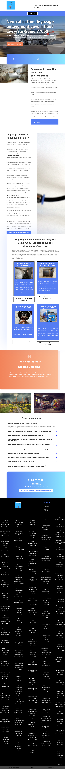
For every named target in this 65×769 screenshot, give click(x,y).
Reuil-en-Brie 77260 (46, 678)
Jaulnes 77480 (32, 524)
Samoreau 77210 (60, 575)
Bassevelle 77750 (5, 566)
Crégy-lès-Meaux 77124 (18, 581)
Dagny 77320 (18, 594)
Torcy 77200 (60, 631)
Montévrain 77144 (46, 525)
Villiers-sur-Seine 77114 (60, 738)
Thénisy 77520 (60, 618)
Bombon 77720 (5, 612)
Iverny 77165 (32, 518)
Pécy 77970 (46, 626)
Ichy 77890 (19, 748)
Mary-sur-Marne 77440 (32, 704)
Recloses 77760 (46, 674)
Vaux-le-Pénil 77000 (60, 668)
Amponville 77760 (5, 520)
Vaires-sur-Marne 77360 (60, 652)
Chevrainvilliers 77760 (5, 739)
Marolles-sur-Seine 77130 (32, 702)
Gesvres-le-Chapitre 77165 (19, 701)
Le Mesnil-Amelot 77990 (32, 600)
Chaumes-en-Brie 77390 (5, 727)
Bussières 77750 (5, 640)
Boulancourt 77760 (5, 617)
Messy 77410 (32, 726)
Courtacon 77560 (19, 568)
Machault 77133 (32, 676)
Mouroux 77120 (46, 556)
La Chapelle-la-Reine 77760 (32, 551)
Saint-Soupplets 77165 (60, 558)
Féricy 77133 (18, 652)
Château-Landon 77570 (5, 708)
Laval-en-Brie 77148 (32, 593)
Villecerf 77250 (60, 693)
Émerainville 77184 (18, 631)
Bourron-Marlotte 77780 (5, 621)
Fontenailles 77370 (18, 671)
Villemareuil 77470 (60, 697)
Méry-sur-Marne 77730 (32, 724)
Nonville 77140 (46, 596)
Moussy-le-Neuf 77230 (46, 560)
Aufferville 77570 (5, 539)
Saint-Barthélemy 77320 (46, 702)
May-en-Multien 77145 (32, 711)
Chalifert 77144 (5, 674)
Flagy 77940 (19, 658)
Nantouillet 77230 (46, 581)
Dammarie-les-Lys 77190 (18, 596)
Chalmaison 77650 (5, 676)
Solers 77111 (60, 609)
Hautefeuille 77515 (18, 739)
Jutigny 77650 (32, 537)
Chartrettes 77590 (5, 704)
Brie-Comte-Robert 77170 (5, 632)
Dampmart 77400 (19, 606)
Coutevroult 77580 (18, 577)
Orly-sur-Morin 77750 (46, 606)
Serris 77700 (60, 590)
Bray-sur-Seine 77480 (5, 628)
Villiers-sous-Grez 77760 (60, 733)
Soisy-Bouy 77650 (60, 607)
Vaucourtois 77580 (59, 663)
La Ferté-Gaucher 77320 (32, 563)
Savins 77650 (60, 584)
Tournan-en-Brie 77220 (60, 635)
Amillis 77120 (5, 518)
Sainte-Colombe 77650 (60, 566)
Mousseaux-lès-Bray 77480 (46, 558)
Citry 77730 (19, 518)
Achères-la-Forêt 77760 (5, 515)
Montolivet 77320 (46, 541)
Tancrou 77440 (60, 615)
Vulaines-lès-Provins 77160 (60, 759)
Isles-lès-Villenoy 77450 (32, 515)
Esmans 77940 (19, 635)
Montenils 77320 (46, 515)
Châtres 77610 (5, 719)
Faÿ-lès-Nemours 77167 (18, 650)
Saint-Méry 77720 (60, 530)
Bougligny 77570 (5, 615)
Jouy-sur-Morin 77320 (32, 533)
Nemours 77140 (46, 583)
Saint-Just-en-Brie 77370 (46, 739)
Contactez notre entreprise (15, 44)
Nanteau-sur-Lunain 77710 (46, 575)
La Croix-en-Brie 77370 (32, 561)
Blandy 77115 (5, 591)
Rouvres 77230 (46, 685)
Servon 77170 (59, 592)
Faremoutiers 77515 (19, 645)
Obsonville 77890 (46, 600)
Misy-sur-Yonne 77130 (32, 728)
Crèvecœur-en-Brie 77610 (19, 583)
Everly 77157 (18, 640)
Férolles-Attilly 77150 (19, 654)
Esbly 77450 (19, 633)
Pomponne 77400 (46, 646)
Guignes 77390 (19, 735)
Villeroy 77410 (59, 723)
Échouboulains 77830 (19, 624)
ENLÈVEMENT (46, 509)
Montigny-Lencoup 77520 (46, 535)
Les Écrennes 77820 (32, 622)
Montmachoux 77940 (46, 539)
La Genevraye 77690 (32, 569)
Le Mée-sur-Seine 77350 (32, 598)
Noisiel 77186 (46, 589)
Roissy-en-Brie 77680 (46, 680)
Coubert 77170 (19, 544)
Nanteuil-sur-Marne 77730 (46, 579)
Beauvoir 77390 (5, 580)
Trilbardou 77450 (60, 642)
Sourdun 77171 (60, 613)
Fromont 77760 (19, 687)
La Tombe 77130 (32, 585)
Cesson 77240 (5, 659)
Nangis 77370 (46, 569)
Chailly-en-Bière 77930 (5, 663)
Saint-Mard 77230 (46, 747)
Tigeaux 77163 (60, 629)
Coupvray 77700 (19, 556)
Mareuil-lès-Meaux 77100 (32, 696)
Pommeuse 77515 (46, 643)
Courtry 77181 (18, 572)
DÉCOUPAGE (46, 510)
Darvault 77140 (19, 608)
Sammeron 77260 (60, 571)
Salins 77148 (60, 568)
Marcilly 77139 (32, 694)
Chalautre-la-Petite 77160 (5, 672)
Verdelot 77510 (60, 674)
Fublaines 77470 (19, 689)
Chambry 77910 (5, 678)
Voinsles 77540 (60, 749)
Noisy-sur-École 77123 (46, 593)
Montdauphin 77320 (32, 752)
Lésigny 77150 (32, 634)
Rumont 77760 (46, 691)
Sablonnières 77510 (46, 698)
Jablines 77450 (32, 520)
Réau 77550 (46, 670)
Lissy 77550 (32, 643)
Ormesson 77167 (46, 609)
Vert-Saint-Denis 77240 (60, 682)
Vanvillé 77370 (60, 657)
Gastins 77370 (18, 693)
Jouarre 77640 (32, 529)
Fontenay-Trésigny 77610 (19, 674)
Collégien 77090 (19, 526)
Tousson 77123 (60, 637)
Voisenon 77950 (60, 751)
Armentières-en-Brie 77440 (5, 531)
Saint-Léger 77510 (46, 741)
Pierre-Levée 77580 (46, 635)
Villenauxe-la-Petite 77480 (60, 702)
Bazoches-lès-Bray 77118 (5, 568)
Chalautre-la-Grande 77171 (5, 670)
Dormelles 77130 (19, 618)
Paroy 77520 (46, 622)
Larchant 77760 (32, 591)
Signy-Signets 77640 (60, 594)
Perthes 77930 (46, 630)
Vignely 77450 (59, 686)
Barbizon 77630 (5, 562)
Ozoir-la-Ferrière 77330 (46, 613)
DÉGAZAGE (47, 506)
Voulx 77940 (60, 757)
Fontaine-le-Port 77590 (18, 665)
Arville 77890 (5, 533)
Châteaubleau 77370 (5, 710)
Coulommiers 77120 (19, 554)
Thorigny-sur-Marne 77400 (60, 624)
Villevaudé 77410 (60, 725)
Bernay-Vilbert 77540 (5, 584)
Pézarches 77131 (46, 633)
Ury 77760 (60, 648)
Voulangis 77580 (60, 753)
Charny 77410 (5, 701)
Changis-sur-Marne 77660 (5, 695)
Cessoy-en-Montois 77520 (5, 661)
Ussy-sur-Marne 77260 (60, 650)
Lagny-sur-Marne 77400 (32, 589)
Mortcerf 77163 (46, 551)
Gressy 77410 (18, 718)
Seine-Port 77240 (60, 586)
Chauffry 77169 (5, 725)
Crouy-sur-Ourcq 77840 (18, 590)
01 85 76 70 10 (32, 13)
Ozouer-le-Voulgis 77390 (46, 615)
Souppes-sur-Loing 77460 (60, 611)
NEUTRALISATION (46, 507)
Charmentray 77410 (5, 699)
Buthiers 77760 (5, 648)
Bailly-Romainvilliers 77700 (5, 552)
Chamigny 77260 (5, 680)
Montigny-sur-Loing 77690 (46, 537)
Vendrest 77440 (60, 672)
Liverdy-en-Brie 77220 (32, 645)
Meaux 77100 (32, 713)
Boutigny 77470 (5, 623)
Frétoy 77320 (18, 685)
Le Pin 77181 (32, 602)
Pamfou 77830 (46, 619)
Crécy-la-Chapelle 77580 (18, 579)
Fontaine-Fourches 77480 (19, 663)
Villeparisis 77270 (60, 721)
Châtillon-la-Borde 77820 (5, 717)
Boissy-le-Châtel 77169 (5, 608)
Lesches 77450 (32, 632)
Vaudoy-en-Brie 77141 (60, 665)
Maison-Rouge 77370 (32, 682)
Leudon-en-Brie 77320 (32, 637)
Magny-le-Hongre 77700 (32, 678)
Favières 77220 (19, 648)
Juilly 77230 (32, 535)
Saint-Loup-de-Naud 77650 (46, 743)
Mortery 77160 (46, 554)
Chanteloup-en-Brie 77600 (5, 697)
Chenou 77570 (5, 735)
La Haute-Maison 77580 (32, 573)
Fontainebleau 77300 (19, 667)
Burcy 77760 (5, 638)
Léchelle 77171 (32, 616)
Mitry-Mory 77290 (32, 731)
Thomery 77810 (60, 622)
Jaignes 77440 (32, 522)
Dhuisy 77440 (18, 610)
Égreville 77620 (19, 629)
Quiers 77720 (46, 663)
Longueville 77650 (32, 658)
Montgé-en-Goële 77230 (46, 527)
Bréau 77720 (5, 630)
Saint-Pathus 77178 (60, 540)
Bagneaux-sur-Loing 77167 (5, 550)
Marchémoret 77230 (32, 691)
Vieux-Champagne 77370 (60, 684)
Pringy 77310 (46, 657)
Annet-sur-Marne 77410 (5, 524)
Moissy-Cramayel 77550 (32, 735)
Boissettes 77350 (5, 599)
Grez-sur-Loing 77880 (19, 722)
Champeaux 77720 (5, 690)
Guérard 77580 (19, 729)
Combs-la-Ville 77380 (19, 529)
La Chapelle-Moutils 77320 (32, 553)
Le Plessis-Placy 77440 (32, 612)
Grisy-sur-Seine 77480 (19, 726)
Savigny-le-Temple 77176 (60, 581)
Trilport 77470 (60, 644)
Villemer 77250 (60, 700)
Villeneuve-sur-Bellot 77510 (60, 717)
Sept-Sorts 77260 (60, 588)
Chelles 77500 (5, 729)
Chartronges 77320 (5, 706)
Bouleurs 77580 (5, 619)
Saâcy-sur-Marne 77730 (46, 696)
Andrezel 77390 (5, 522)
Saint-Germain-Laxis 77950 (46, 720)
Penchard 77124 (46, 628)
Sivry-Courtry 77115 (60, 599)
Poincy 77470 (46, 639)
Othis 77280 (46, 611)
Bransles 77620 (5, 625)
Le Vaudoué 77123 (32, 614)
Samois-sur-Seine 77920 (59, 573)
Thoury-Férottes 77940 (60, 626)
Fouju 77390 (18, 680)
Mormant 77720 (46, 549)
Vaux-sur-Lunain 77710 (60, 670)
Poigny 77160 (46, 637)
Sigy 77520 (60, 597)
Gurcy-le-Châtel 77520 (19, 737)
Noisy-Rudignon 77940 (46, 591)
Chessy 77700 (5, 737)
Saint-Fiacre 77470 (46, 716)
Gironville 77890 (19, 706)
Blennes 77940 (5, 593)
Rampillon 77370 (46, 667)
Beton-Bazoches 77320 (5, 586)
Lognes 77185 (32, 654)
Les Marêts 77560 (32, 624)
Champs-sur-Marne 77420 (5, 693)
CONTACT (47, 511)
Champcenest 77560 (5, 686)
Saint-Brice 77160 (46, 704)
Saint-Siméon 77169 (60, 556)
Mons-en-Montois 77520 (32, 739)
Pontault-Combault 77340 (46, 648)
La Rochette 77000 (32, 582)
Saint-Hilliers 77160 (46, 733)
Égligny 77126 (18, 627)
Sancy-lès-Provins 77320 (59, 579)
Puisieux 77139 (46, 661)
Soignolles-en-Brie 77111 (60, 605)
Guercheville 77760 (18, 731)
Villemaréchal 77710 (60, 695)
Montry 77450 (46, 544)
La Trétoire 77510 (32, 587)
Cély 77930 (5, 654)
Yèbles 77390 (59, 764)
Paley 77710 (46, 617)
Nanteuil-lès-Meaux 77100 (46, 577)
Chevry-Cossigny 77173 (5, 743)
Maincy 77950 (32, 680)
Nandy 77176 (46, 567)
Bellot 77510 (5, 582)
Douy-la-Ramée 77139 (19, 622)
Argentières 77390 (5, 529)
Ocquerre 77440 (46, 602)
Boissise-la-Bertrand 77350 (5, 602)
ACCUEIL (46, 505)
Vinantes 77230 (60, 744)
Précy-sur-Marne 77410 (46, 652)
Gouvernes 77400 (19, 710)
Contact (42, 7)
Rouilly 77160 (46, 683)
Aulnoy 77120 (5, 543)
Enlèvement (55, 5)
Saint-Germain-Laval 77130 (46, 718)
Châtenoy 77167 (5, 714)
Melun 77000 (32, 720)
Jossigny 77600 (32, 526)
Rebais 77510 (46, 672)
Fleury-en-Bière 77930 (19, 661)
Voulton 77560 (60, 755)
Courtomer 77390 (19, 570)
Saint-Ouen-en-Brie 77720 (60, 534)
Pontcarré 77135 (46, 650)
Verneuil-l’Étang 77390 (60, 676)
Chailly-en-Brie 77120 (5, 665)
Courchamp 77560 (18, 562)
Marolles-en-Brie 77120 (32, 700)
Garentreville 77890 (18, 691)
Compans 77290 (19, 531)
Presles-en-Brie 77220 (46, 654)
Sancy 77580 (60, 577)
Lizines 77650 (32, 650)
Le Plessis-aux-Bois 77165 (32, 604)
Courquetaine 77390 (19, 566)
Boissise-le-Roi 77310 (5, 604)
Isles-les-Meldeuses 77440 (19, 750)
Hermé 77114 (18, 744)
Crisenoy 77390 (19, 585)
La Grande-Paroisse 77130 (32, 571)
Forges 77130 (18, 678)
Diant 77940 (19, 612)
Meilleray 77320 (32, 717)
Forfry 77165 (18, 676)
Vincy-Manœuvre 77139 (60, 746)
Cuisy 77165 (19, 592)
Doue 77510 (18, 620)
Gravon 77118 (18, 716)
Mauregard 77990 (32, 709)
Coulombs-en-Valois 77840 (19, 549)
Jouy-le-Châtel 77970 (32, 531)
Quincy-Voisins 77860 (46, 665)
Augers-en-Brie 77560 (5, 541)
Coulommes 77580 (18, 551)
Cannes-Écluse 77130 (5, 650)
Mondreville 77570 (32, 737)
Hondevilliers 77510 (18, 746)
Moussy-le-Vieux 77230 (46, 562)
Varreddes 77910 (60, 661)
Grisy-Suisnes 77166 (18, 724)
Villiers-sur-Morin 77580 (60, 735)
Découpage (36, 7)
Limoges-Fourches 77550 (32, 641)
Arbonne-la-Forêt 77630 (5, 526)
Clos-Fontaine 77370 (19, 522)
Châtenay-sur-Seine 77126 (5, 712)
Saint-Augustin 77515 (46, 700)
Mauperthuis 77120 (32, 707)
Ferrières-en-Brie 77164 (18, 656)
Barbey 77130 (5, 560)
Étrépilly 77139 (18, 637)
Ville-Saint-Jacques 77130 (60, 689)
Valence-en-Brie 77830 (60, 655)
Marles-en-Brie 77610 (32, 698)
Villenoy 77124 (60, 719)
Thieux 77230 (59, 620)
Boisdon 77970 (5, 597)
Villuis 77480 (60, 740)
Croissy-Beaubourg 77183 (19, 588)
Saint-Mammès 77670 (46, 745)
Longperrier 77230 (32, 656)
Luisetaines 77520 (32, 668)
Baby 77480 (5, 547)
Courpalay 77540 (19, 564)
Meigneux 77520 (32, 715)
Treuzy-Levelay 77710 (60, 639)
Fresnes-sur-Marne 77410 (19, 682)
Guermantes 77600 (18, 733)
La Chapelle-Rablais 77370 (32, 555)
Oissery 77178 (46, 604)
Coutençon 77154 (19, 575)
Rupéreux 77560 (46, 693)
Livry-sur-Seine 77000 (32, 648)
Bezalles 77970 (5, 588)
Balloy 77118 (5, 554)
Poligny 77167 (46, 641)
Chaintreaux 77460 (5, 667)
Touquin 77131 (60, 633)
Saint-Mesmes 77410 (60, 532)
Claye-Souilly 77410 (18, 520)
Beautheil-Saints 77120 (5, 578)
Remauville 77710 (46, 676)
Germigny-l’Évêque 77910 (18, 695)
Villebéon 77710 (60, 691)
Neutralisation (48, 5)
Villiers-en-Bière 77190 (60, 728)
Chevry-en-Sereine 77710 (5, 745)
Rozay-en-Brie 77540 (46, 687)
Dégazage (41, 5)
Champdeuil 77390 (5, 688)
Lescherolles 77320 (32, 630)
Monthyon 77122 (46, 529)
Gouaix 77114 (18, 708)
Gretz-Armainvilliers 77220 (19, 720)
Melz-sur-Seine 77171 (32, 722)
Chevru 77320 (5, 741)
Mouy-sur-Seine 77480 (46, 564)
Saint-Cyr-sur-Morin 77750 (46, 707)
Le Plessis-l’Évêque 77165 (32, 610)
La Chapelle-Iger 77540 (32, 549)
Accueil (35, 5)
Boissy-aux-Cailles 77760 (5, 606)
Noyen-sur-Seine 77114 (46, 598)
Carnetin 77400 (5, 652)
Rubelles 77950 (46, 689)
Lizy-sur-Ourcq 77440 (32, 652)
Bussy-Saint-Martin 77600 (5, 646)
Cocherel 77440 (19, 524)
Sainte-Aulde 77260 (60, 564)
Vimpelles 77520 (60, 742)
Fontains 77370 (19, 669)
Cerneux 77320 (5, 657)
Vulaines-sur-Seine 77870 (60, 762)
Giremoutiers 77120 (18, 703)
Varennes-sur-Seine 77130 (60, 659)
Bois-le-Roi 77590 (5, 595)
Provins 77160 (46, 659)
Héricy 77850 (18, 742)
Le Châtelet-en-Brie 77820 (32, 596)
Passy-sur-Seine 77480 (46, 624)
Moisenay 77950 (32, 733)
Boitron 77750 (5, 610)
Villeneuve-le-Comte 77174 (60, 704)
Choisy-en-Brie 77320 (19, 515)
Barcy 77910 (5, 564)
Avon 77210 (5, 545)
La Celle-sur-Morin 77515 (32, 543)
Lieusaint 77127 (32, 639)
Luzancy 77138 (32, 673)
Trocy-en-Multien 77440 (60, 646)
